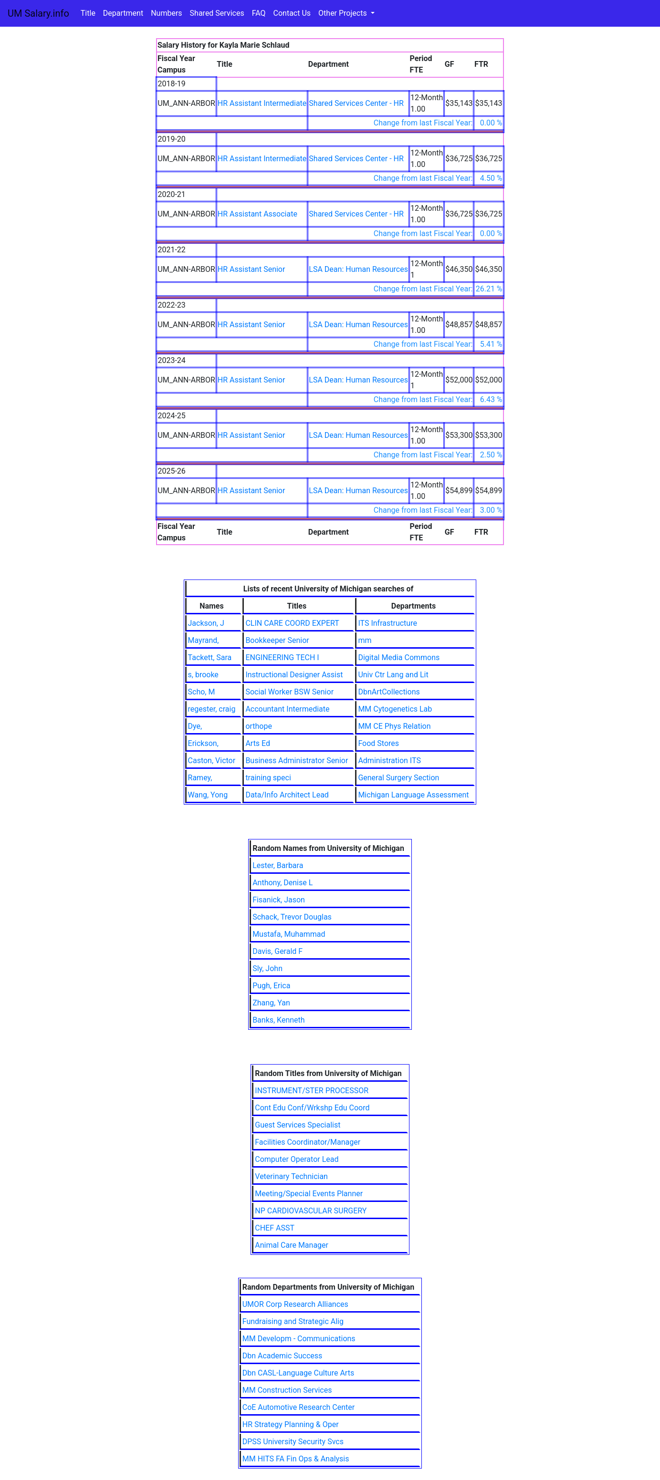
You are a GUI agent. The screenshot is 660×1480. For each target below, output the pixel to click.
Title (88, 13)
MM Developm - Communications (299, 1338)
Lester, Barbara (277, 865)
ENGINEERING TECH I (282, 657)
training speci (268, 777)
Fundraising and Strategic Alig (293, 1321)
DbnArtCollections (388, 691)
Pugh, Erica (271, 985)
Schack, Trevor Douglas (292, 916)
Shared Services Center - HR (356, 103)
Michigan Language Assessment (413, 794)
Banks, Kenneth (278, 1020)
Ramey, (200, 777)
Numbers (166, 13)
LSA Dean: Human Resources (358, 269)
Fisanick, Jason (278, 899)
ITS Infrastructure (387, 623)
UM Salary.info (38, 13)
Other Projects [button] (343, 13)
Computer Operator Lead (296, 1159)
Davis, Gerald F (277, 951)
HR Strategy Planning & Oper (290, 1424)
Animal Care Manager (291, 1245)
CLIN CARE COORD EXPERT (292, 623)
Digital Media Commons (399, 657)
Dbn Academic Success (282, 1355)
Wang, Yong (208, 794)
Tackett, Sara (210, 657)
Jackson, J (206, 623)
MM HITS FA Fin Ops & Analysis (295, 1458)
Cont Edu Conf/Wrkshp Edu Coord (312, 1107)
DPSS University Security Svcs (293, 1441)
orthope (258, 726)
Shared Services (217, 13)
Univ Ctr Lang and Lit (393, 674)
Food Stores (378, 743)
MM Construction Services (287, 1390)
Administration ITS (389, 760)
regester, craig (212, 709)
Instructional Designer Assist (294, 674)
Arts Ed (257, 743)
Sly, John (267, 968)
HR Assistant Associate (257, 213)
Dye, (195, 726)
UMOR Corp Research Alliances (295, 1304)
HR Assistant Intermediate (262, 103)
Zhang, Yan (271, 1002)
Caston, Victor (212, 760)
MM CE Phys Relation (394, 726)
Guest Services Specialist (297, 1124)
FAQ (259, 13)
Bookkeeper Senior (277, 640)
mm (364, 640)
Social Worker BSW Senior (289, 691)
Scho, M (201, 691)
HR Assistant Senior (251, 269)
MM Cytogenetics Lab (395, 709)
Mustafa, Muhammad (288, 934)
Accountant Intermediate (287, 709)
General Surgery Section (398, 777)
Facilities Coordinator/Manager (307, 1142)
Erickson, (203, 743)
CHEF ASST (274, 1227)
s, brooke (203, 674)
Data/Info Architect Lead (287, 794)
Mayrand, (203, 640)
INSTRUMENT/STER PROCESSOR (311, 1090)
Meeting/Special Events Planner (309, 1193)
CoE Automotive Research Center (298, 1407)
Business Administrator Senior (296, 760)
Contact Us (292, 13)
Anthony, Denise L (282, 882)
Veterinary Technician (291, 1176)
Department (123, 13)
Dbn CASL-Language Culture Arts (298, 1372)
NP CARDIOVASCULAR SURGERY (311, 1210)
